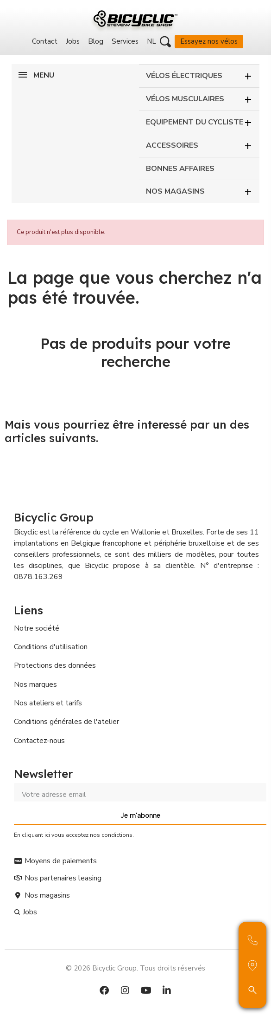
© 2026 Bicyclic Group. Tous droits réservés (135, 968)
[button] (165, 41)
